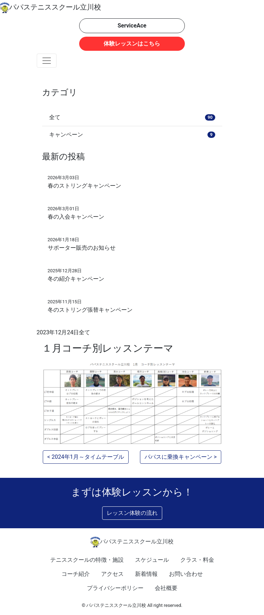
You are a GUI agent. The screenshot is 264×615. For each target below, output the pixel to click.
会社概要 (166, 588)
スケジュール (152, 559)
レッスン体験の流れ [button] (132, 513)
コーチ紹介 (75, 574)
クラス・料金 (197, 559)
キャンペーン (132, 134)
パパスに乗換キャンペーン (178, 456)
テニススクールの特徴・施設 (87, 559)
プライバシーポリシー (115, 588)
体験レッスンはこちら (132, 43)
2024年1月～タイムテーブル (88, 456)
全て (84, 332)
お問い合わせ (186, 574)
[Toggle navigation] (47, 61)
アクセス (112, 574)
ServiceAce (132, 25)
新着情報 (146, 574)
